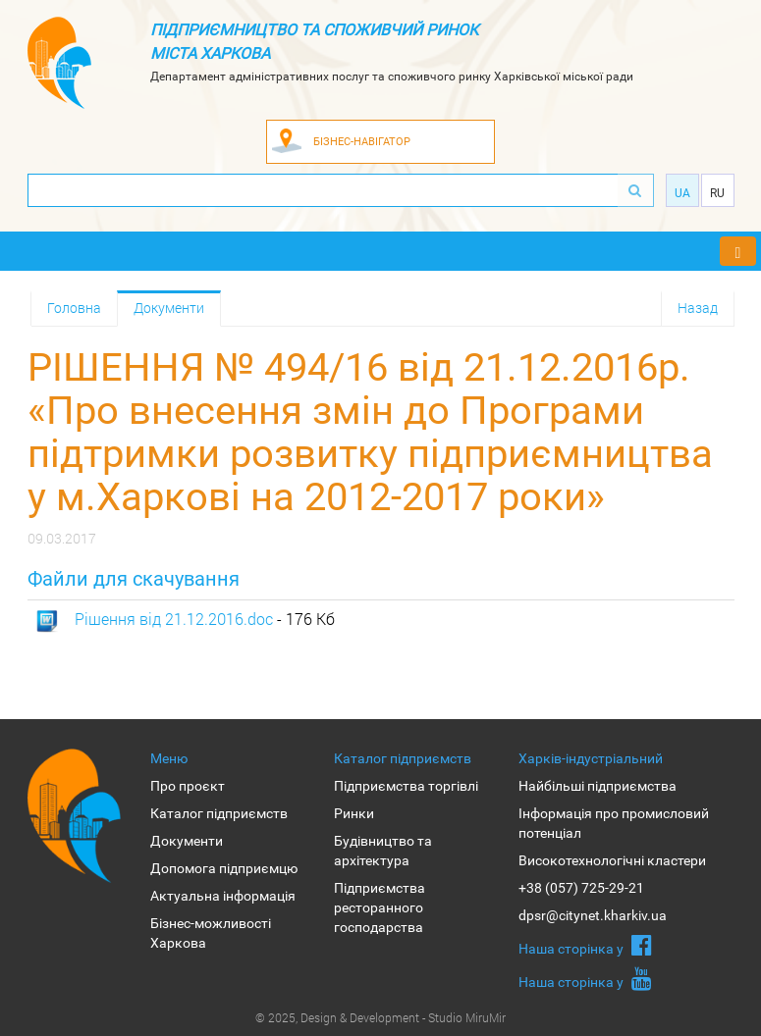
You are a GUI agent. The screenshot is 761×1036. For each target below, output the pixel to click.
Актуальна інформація (223, 896)
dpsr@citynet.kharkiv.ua (592, 915)
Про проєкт (187, 786)
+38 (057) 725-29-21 (581, 888)
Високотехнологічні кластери (612, 860)
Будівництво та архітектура (383, 850)
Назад (698, 307)
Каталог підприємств (219, 813)
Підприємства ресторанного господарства (379, 907)
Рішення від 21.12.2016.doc (174, 618)
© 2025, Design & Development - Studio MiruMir (380, 1017)
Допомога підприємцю (224, 868)
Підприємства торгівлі (406, 786)
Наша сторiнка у (585, 945)
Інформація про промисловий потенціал (613, 823)
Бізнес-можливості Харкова (210, 933)
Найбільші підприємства (597, 786)
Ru (717, 193)
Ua (682, 193)
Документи (169, 307)
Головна (74, 307)
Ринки (354, 813)
